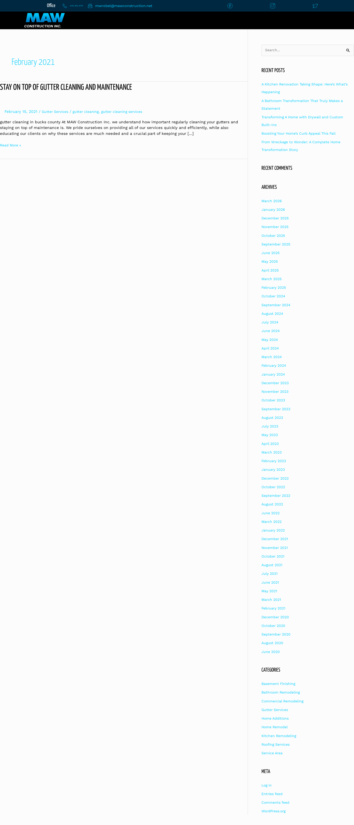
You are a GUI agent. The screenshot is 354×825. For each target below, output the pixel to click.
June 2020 (271, 652)
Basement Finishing (280, 684)
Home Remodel (275, 727)
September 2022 (277, 496)
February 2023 (275, 461)
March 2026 (272, 201)
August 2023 (273, 418)
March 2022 (272, 522)
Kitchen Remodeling (280, 736)
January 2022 (274, 530)
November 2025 (276, 227)
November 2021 (276, 548)
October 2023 (274, 400)
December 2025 (276, 218)
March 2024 (272, 357)
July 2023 (270, 426)
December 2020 (276, 617)
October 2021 (274, 556)
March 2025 (272, 279)
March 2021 (272, 600)
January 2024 (274, 374)
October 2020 (274, 626)
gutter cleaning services (129, 111)
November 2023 (276, 392)
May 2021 (270, 591)
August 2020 (273, 643)
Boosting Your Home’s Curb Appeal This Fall (302, 133)
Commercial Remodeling (284, 701)
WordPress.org (274, 811)
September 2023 (277, 409)
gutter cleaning (89, 111)
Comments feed (276, 803)
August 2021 (272, 565)
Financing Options (323, 20)
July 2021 (270, 574)
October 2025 (274, 236)
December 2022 (276, 478)
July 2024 (270, 322)
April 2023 (271, 444)
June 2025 (271, 253)
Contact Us (152, 20)
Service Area (273, 753)
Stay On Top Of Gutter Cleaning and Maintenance (72, 87)
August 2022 (273, 504)
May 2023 (270, 435)
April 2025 (271, 270)
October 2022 (274, 487)
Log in (267, 785)
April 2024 (271, 348)
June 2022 (271, 513)
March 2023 (272, 452)
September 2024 (277, 305)
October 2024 (274, 296)
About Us (200, 20)
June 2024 (271, 331)
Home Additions (276, 718)
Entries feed (273, 794)
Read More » (12, 144)
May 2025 (270, 262)
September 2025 (277, 244)
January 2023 (274, 470)
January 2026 (274, 210)
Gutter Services (56, 111)
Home (108, 20)
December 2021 (276, 539)
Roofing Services (277, 744)
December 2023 (276, 383)
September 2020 (277, 634)
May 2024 (270, 340)
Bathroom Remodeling (282, 693)
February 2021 (274, 609)
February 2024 (274, 366)
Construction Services (256, 20)
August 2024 (273, 314)
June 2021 (271, 582)
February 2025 (275, 288)
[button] (257, 20)
